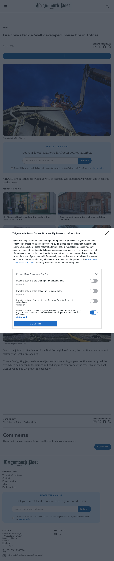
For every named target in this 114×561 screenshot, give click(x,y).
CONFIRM (35, 324)
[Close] (108, 234)
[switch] (94, 281)
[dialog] (57, 280)
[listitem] (57, 274)
